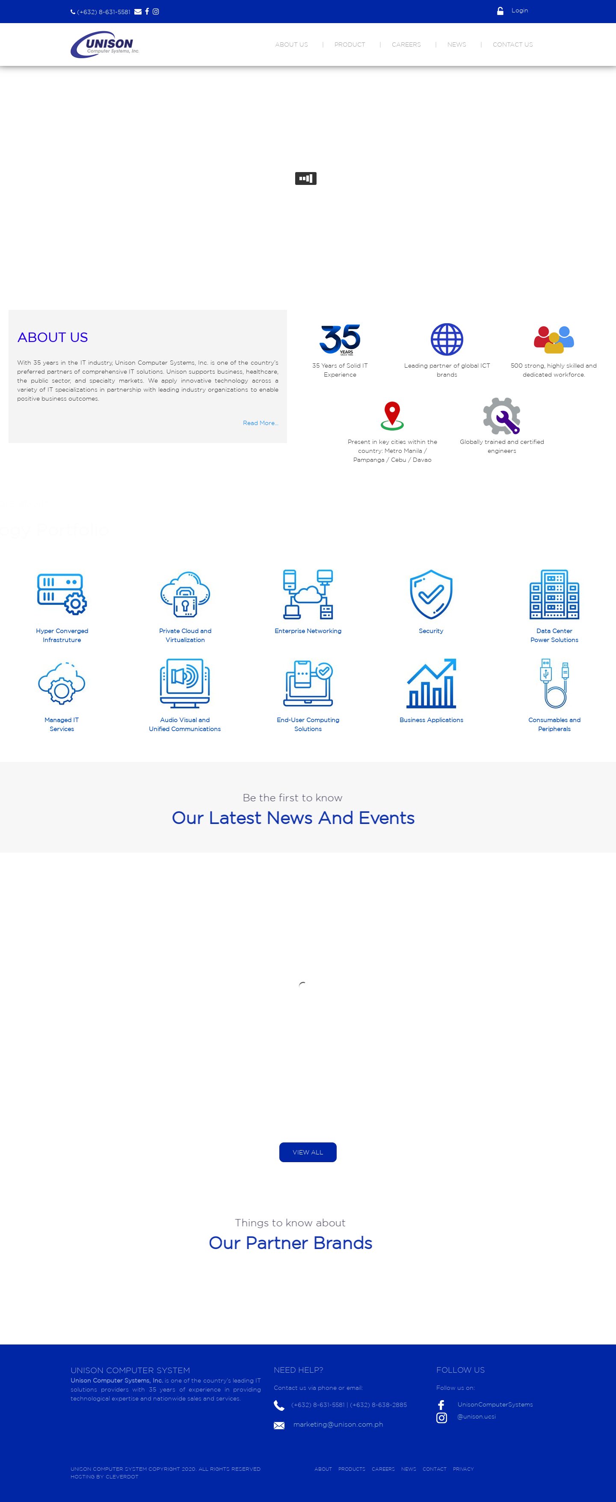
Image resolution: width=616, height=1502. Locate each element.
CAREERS (406, 44)
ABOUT (323, 1469)
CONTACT (435, 1469)
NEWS (456, 44)
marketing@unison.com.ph (338, 1424)
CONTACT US (513, 44)
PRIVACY (463, 1469)
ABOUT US (291, 44)
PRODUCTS (351, 1469)
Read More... (260, 422)
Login (512, 10)
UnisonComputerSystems (495, 1404)
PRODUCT (350, 44)
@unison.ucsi (476, 1416)
